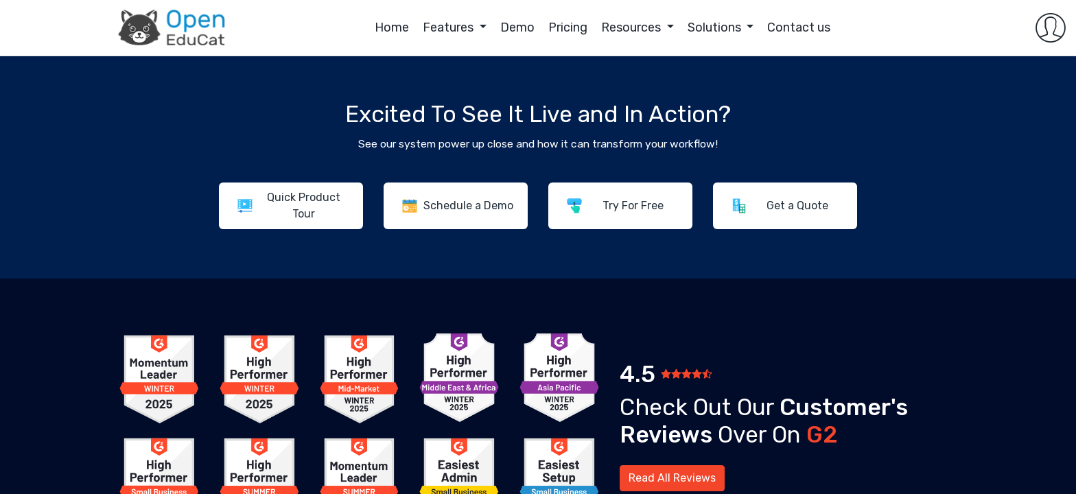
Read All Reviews (672, 477)
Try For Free (633, 205)
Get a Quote (797, 205)
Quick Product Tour (303, 205)
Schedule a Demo (468, 205)
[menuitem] (337, 28)
